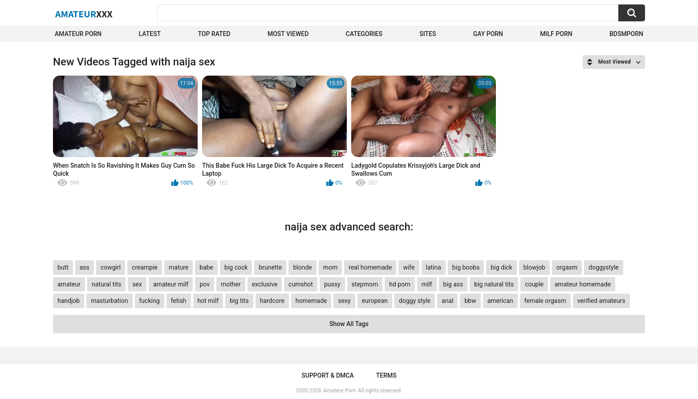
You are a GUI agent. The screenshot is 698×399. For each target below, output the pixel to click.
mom (330, 267)
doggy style (414, 300)
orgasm (567, 267)
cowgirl (111, 267)
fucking (149, 300)
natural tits (106, 284)
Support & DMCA (327, 375)
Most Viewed (288, 33)
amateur (69, 284)
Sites (427, 33)
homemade (311, 300)
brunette (270, 267)
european (375, 300)
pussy (332, 284)
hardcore (272, 300)
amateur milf (170, 284)
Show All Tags (349, 323)
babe (206, 267)
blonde (302, 267)
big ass (453, 284)
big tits (239, 300)
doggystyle (603, 267)
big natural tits (494, 284)
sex (137, 284)
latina (433, 267)
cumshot (300, 284)
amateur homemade (583, 284)
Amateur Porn (78, 33)
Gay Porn (488, 33)
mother (231, 284)
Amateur (84, 14)
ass (84, 267)
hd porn (399, 284)
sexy (344, 300)
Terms (386, 375)
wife (408, 267)
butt (63, 267)
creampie (145, 267)
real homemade (370, 267)
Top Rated (214, 33)
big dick (501, 267)
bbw (470, 300)
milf (427, 284)
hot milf (208, 300)
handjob (68, 300)
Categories (364, 33)
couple (534, 284)
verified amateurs (601, 300)
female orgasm (545, 300)
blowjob (534, 267)
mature (178, 267)
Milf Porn (556, 33)
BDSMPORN (626, 33)
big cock (236, 267)
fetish (179, 300)
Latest (150, 33)
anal (447, 300)
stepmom (365, 284)
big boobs (466, 267)
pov (204, 284)
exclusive (264, 284)
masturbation (109, 300)
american (500, 300)
